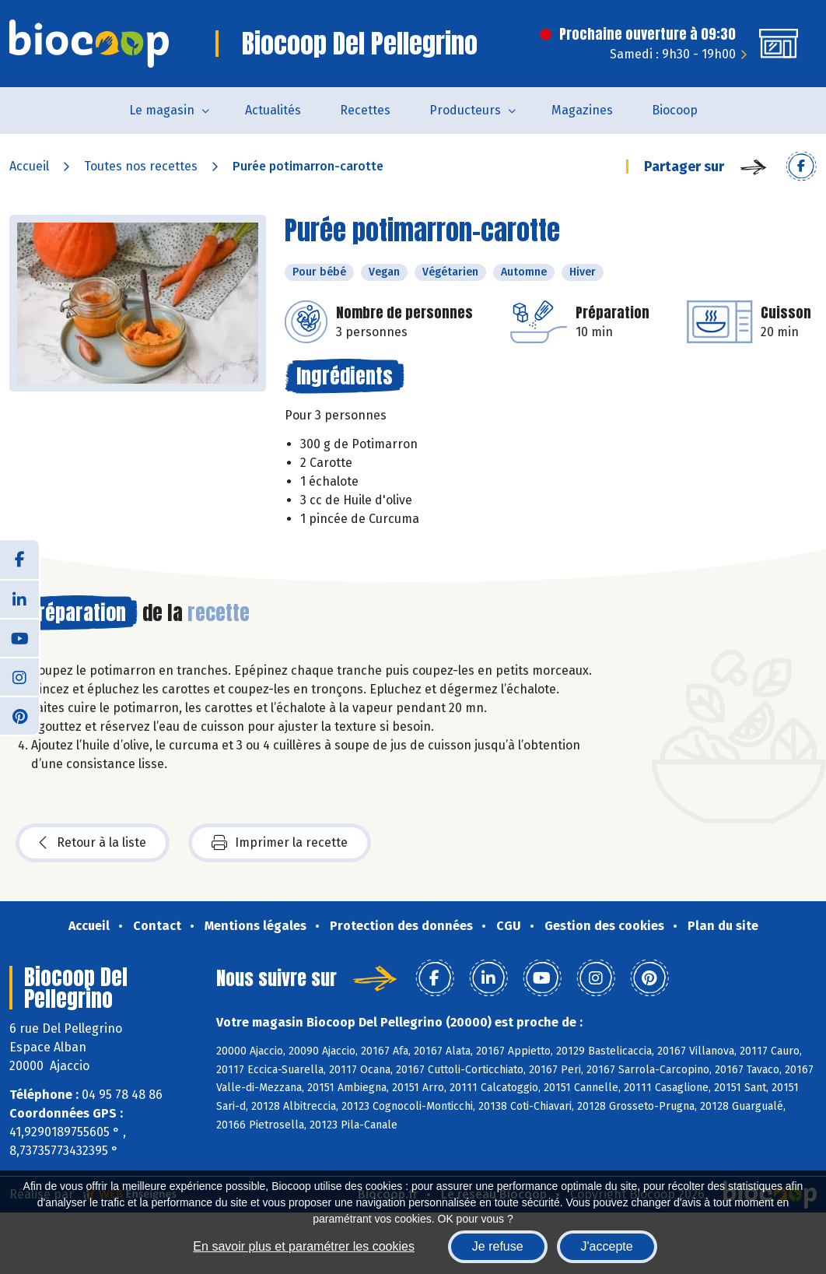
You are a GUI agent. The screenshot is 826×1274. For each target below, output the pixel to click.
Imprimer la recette (280, 843)
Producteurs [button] (465, 110)
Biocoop (675, 110)
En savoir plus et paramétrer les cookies (304, 1246)
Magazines (582, 110)
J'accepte (607, 1246)
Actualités (273, 110)
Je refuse (497, 1246)
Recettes (365, 110)
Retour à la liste (92, 843)
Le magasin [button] (161, 110)
